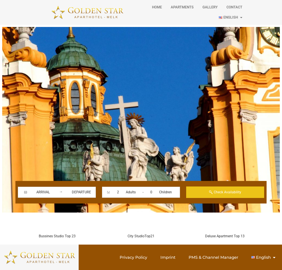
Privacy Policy (133, 257)
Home (157, 7)
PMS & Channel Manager (213, 257)
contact (234, 7)
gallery (210, 7)
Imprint (167, 257)
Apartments (182, 7)
